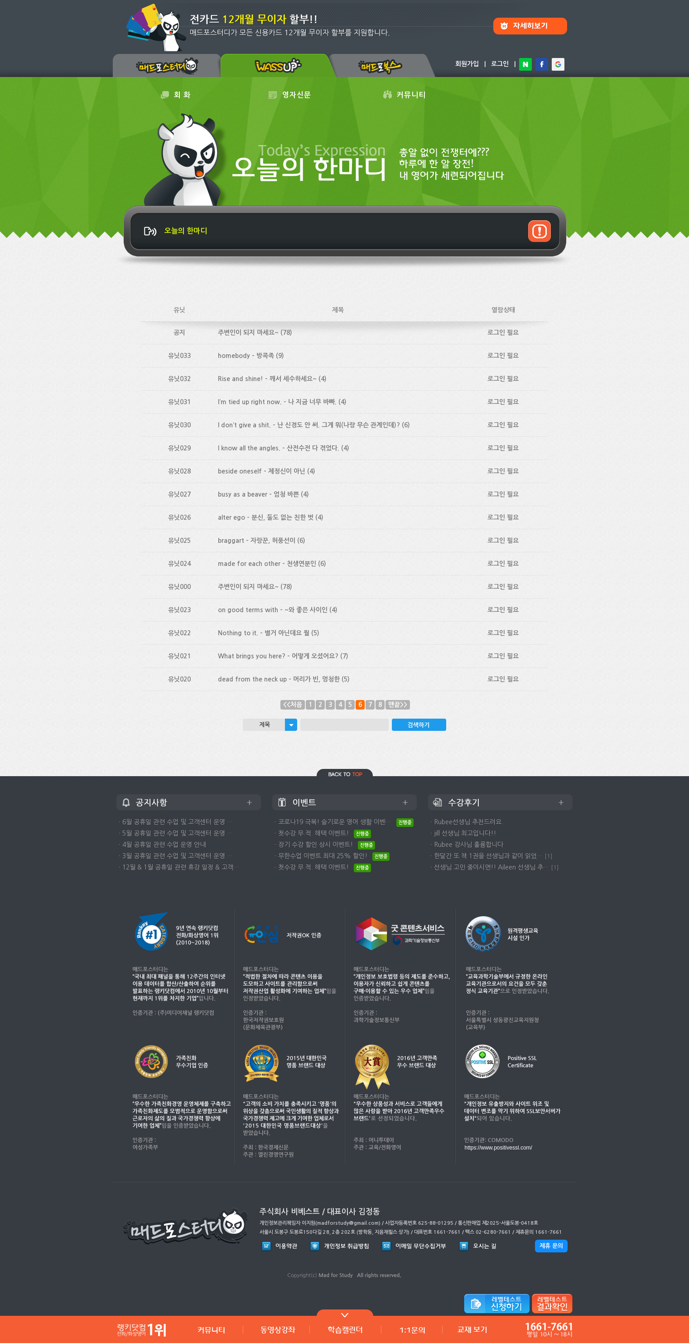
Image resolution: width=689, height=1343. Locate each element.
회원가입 (467, 64)
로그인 (500, 64)
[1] (548, 856)
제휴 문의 (551, 1246)
